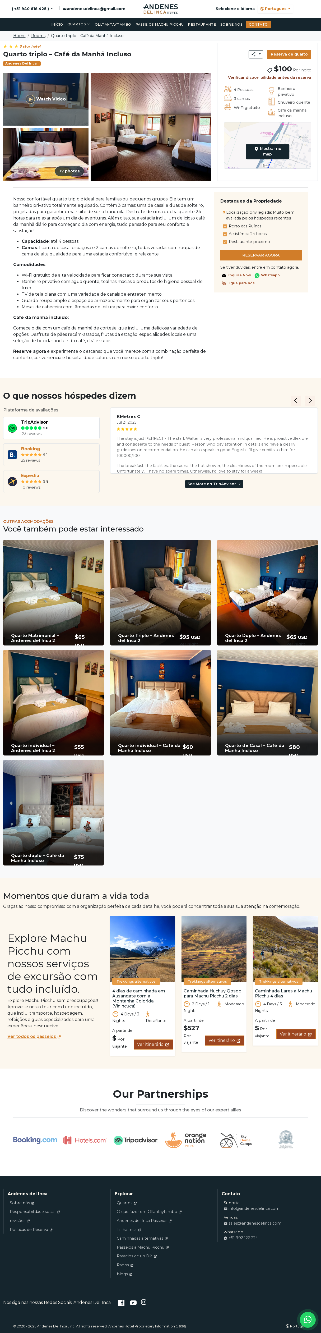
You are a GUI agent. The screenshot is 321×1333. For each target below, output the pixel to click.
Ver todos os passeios (34, 1036)
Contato (258, 24)
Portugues (273, 8)
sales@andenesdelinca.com (252, 1223)
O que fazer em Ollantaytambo (149, 1211)
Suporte (232, 1203)
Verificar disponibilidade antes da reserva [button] (269, 77)
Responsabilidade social (35, 1211)
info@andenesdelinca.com (252, 1208)
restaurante (202, 24)
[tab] (51, 428)
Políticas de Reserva (31, 1229)
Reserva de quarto (289, 54)
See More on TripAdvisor (214, 484)
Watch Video (46, 99)
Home (19, 35)
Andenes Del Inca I (22, 63)
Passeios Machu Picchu (160, 24)
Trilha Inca (129, 1229)
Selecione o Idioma (235, 8)
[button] (53, 592)
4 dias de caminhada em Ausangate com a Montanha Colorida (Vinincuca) (138, 998)
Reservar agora (261, 255)
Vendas (231, 1217)
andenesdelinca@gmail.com (94, 8)
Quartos (79, 24)
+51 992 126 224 (241, 1237)
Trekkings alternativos (136, 981)
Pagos (125, 1265)
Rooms (38, 35)
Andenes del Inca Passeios (144, 1220)
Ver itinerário (153, 1044)
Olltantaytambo (113, 24)
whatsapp (233, 1232)
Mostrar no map (267, 151)
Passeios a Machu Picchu (143, 1247)
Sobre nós (231, 24)
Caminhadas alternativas (142, 1238)
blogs (125, 1274)
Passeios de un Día (137, 1256)
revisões (20, 1220)
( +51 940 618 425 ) (31, 8)
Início (57, 24)
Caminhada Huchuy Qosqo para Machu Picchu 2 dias (212, 993)
